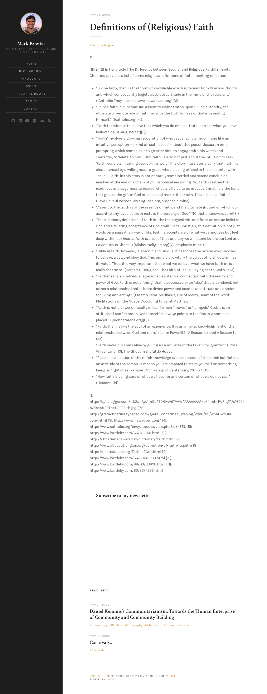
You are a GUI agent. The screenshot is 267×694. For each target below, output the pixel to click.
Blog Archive (31, 71)
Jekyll (110, 679)
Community (99, 625)
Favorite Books (31, 93)
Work (31, 86)
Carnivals (98, 650)
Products (31, 78)
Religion (108, 45)
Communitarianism (179, 625)
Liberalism (154, 625)
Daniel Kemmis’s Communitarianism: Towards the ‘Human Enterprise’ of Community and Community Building (163, 614)
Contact (31, 109)
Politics (117, 625)
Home (31, 63)
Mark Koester (31, 43)
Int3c (173, 676)
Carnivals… (101, 642)
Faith (95, 45)
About (31, 101)
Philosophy (134, 625)
